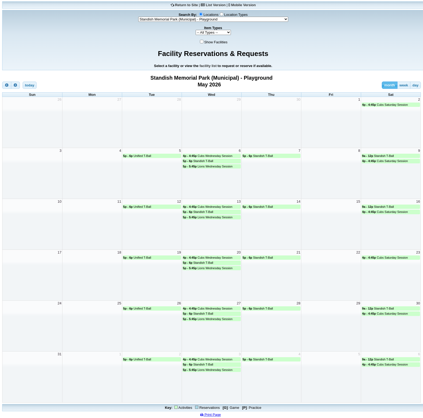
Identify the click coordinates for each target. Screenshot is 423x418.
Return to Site (186, 5)
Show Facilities (216, 42)
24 (59, 303)
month (389, 85)
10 (59, 201)
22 (358, 252)
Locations (210, 15)
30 (298, 99)
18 (119, 252)
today (29, 85)
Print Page (210, 415)
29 (239, 99)
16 (418, 201)
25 (119, 303)
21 (298, 252)
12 (179, 201)
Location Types (236, 15)
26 (59, 99)
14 (298, 201)
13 (239, 201)
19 (179, 252)
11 (119, 201)
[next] (15, 85)
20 (239, 252)
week (403, 85)
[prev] (6, 85)
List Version (216, 5)
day (415, 85)
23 (418, 252)
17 (59, 252)
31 (59, 354)
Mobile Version (243, 5)
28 (179, 99)
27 (119, 99)
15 (358, 201)
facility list (208, 66)
